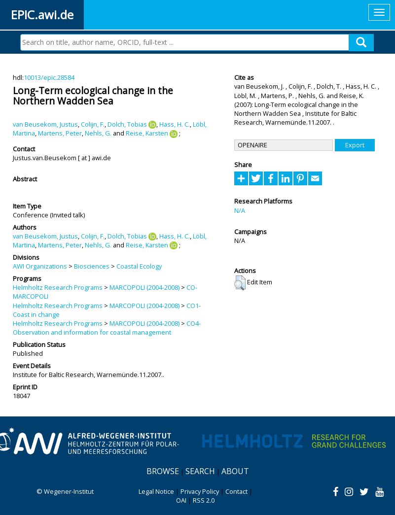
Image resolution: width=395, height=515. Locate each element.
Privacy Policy (199, 491)
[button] (240, 282)
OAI (181, 500)
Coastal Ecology (139, 266)
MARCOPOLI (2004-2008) (144, 287)
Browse (162, 471)
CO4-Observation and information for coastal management (107, 328)
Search (200, 471)
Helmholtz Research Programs (58, 287)
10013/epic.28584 (49, 77)
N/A (239, 210)
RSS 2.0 (204, 500)
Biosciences (91, 266)
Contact (236, 491)
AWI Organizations (40, 266)
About (235, 471)
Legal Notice (156, 491)
